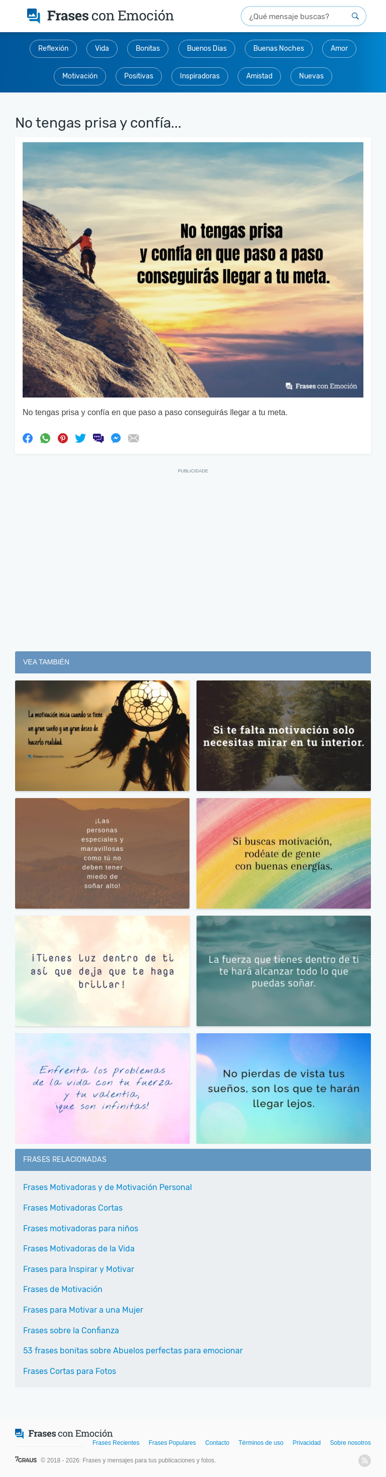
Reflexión (53, 48)
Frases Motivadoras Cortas (73, 1208)
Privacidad (307, 1442)
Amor (339, 48)
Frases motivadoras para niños (80, 1228)
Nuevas (311, 76)
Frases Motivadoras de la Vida (79, 1248)
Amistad (259, 76)
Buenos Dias (207, 48)
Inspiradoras (200, 76)
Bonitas (148, 48)
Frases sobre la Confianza (71, 1330)
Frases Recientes (115, 1442)
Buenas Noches (278, 48)
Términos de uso (261, 1442)
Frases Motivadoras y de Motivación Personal (107, 1187)
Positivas (138, 76)
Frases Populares (172, 1442)
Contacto (217, 1442)
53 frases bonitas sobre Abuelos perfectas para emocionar (133, 1350)
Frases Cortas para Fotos (69, 1371)
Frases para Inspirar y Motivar (78, 1269)
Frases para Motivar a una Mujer (83, 1310)
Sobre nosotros (350, 1442)
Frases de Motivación (63, 1289)
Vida (102, 48)
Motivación (80, 76)
